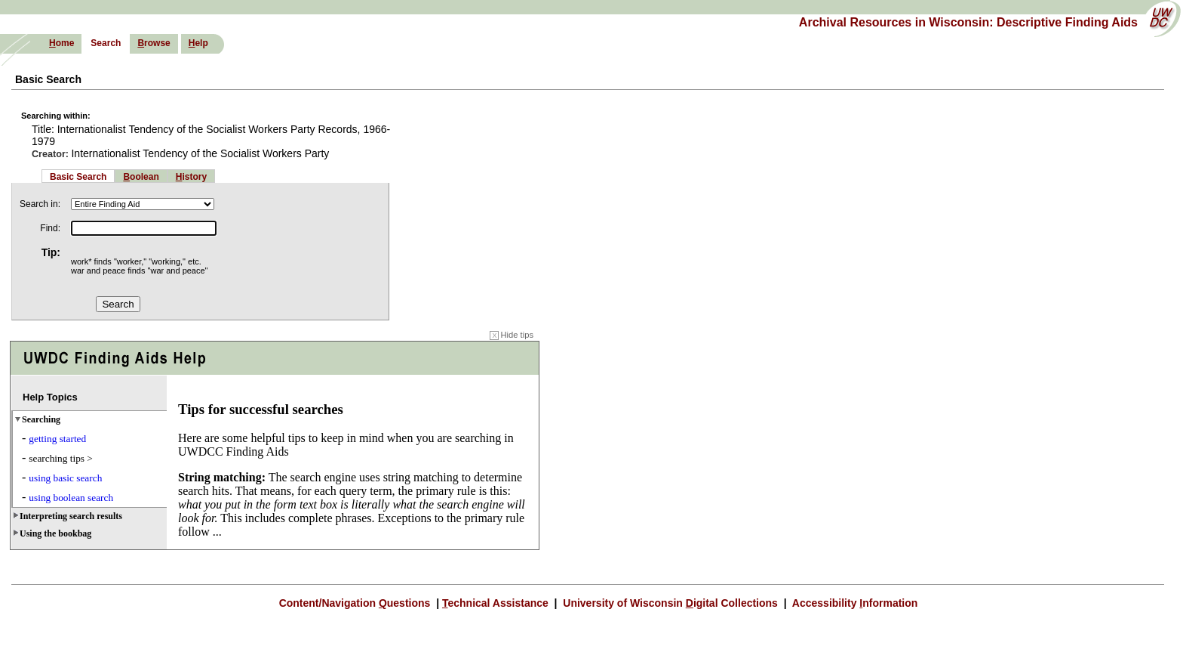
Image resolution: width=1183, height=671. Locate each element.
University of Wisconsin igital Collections (670, 603)
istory (191, 177)
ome (61, 43)
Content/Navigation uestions (356, 603)
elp (198, 43)
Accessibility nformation (853, 603)
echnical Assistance (497, 603)
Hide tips (511, 334)
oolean (140, 177)
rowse (153, 43)
